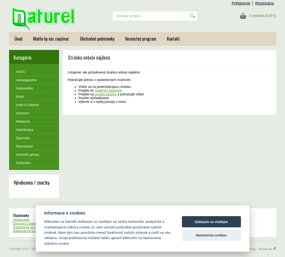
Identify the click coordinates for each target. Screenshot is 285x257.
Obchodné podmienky (97, 39)
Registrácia (264, 3)
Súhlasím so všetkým (211, 222)
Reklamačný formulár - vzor (32, 231)
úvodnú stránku (105, 94)
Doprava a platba (25, 223)
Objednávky (21, 220)
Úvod (18, 39)
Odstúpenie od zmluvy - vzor (33, 227)
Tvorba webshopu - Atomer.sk (254, 249)
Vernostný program (140, 39)
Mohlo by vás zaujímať (51, 39)
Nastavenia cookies (211, 235)
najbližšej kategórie (108, 90)
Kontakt (173, 39)
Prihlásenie (241, 3)
